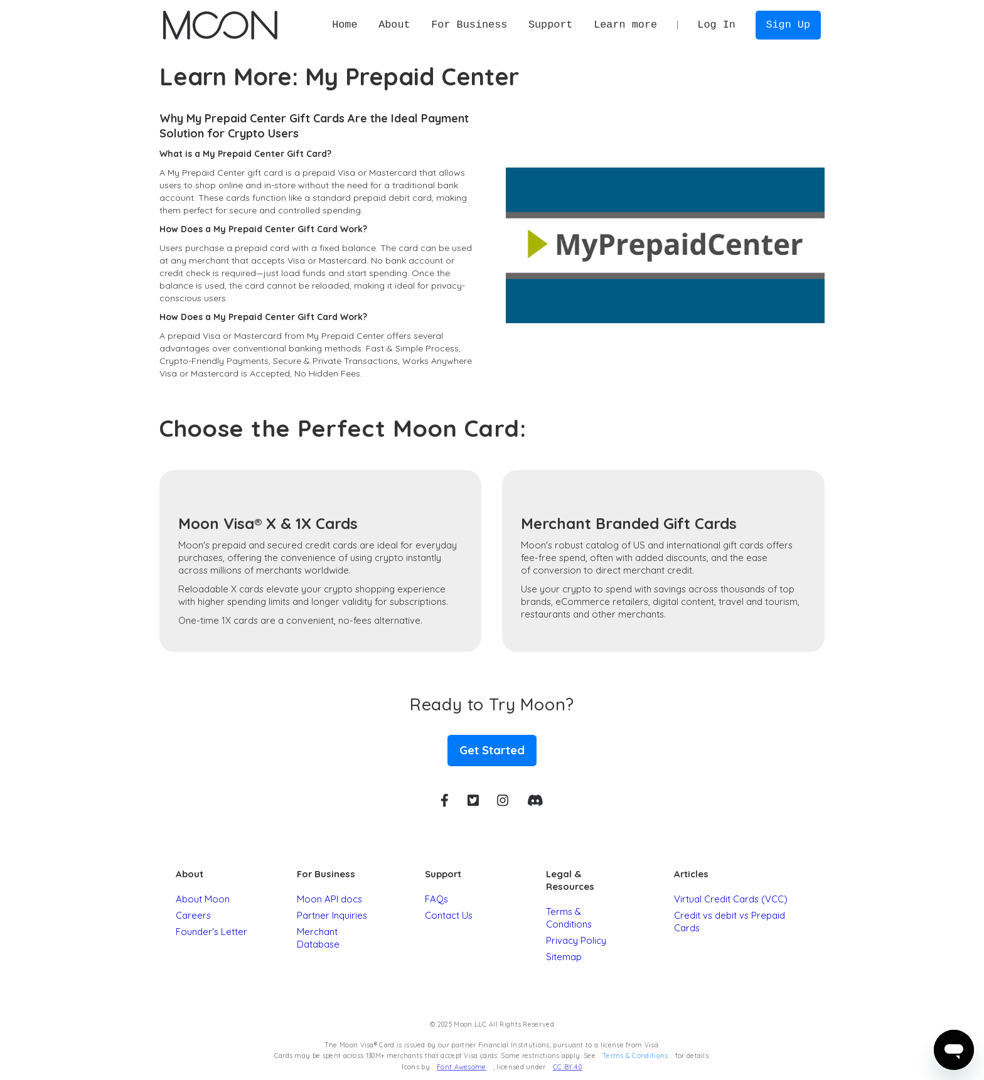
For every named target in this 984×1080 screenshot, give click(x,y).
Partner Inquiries (332, 915)
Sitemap (564, 957)
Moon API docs (329, 899)
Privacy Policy (576, 940)
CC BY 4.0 (567, 1067)
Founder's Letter (211, 932)
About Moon (203, 899)
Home (344, 25)
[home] (220, 25)
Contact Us (449, 915)
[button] (394, 25)
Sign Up (788, 25)
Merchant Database (318, 938)
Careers (193, 915)
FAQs (436, 899)
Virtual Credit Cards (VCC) (731, 899)
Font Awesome (461, 1067)
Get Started (492, 749)
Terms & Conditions (569, 918)
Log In (716, 25)
